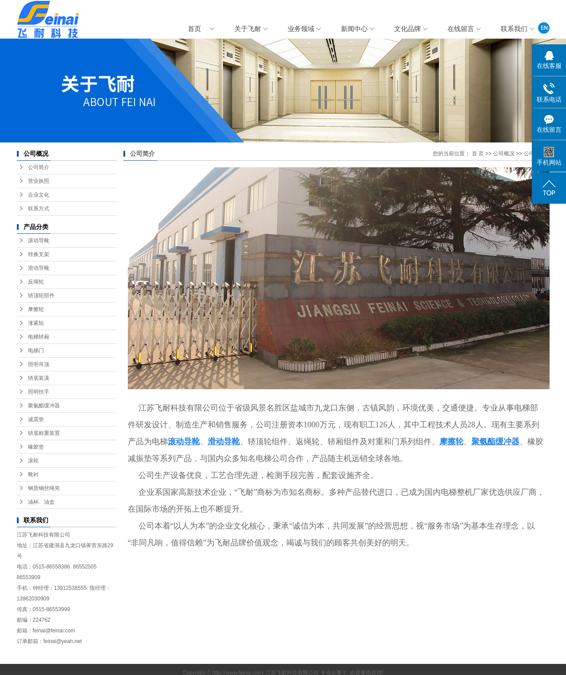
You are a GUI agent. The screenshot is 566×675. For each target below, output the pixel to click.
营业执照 (38, 181)
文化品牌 (407, 28)
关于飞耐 (247, 28)
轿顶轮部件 (41, 295)
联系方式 (38, 208)
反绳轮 (36, 282)
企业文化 (38, 195)
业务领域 (301, 28)
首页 (194, 28)
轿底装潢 (38, 378)
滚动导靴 (38, 240)
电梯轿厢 (38, 337)
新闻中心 (354, 28)
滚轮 (33, 461)
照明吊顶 (38, 364)
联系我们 (514, 28)
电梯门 (36, 350)
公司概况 (504, 153)
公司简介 (38, 167)
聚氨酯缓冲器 (44, 406)
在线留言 (460, 28)
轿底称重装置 (44, 433)
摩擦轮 (36, 309)
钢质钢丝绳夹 (44, 488)
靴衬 (33, 474)
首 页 (478, 153)
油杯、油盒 (41, 502)
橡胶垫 (36, 447)
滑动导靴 (38, 268)
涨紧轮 (36, 323)
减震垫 (36, 419)
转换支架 (38, 254)
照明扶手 (38, 392)
